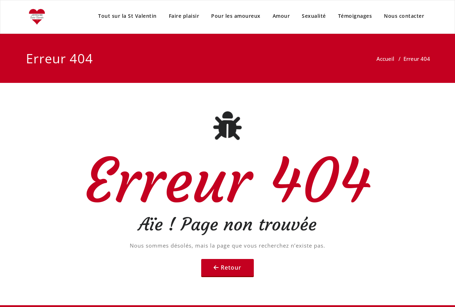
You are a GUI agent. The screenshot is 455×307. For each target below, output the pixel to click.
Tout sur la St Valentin (127, 15)
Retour (231, 267)
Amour (281, 15)
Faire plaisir (184, 15)
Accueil (385, 58)
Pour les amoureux (236, 15)
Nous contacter (404, 15)
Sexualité (314, 15)
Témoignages (355, 15)
